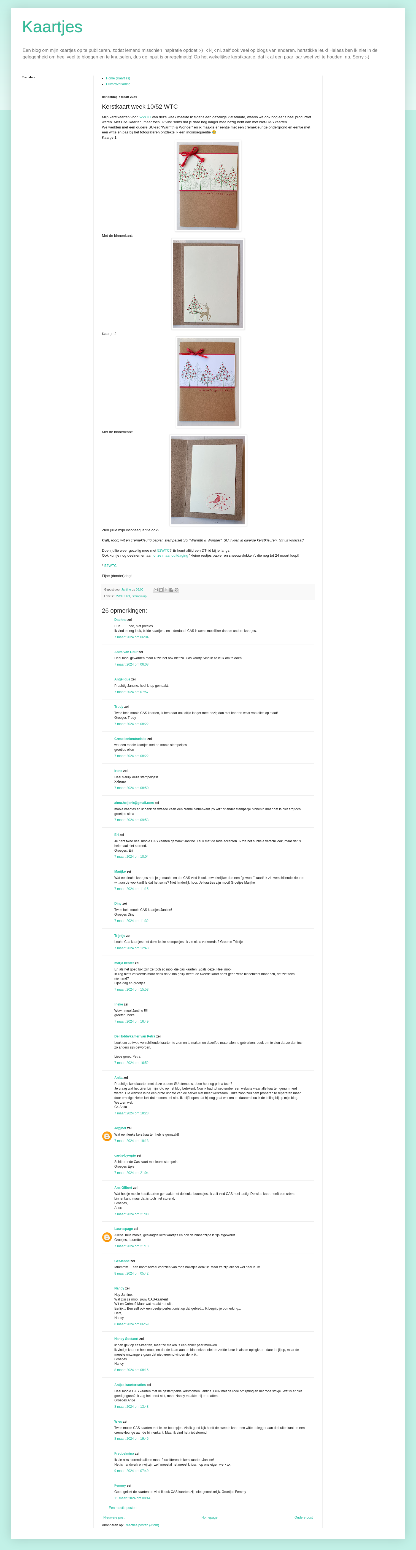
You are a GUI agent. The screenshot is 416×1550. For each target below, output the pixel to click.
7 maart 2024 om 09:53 (131, 820)
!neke (118, 1004)
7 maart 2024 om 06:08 (131, 664)
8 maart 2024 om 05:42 (131, 1273)
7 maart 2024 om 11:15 (131, 889)
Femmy (120, 1485)
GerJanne (121, 1261)
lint (128, 596)
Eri (117, 835)
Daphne (120, 620)
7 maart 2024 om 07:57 (131, 692)
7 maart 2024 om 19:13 (131, 1141)
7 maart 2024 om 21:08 (131, 1214)
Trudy (118, 707)
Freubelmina (124, 1453)
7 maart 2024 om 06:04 (131, 637)
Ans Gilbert (123, 1188)
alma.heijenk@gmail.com (134, 803)
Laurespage (123, 1229)
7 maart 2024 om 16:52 (131, 1063)
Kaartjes (52, 26)
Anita (118, 1078)
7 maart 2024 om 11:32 (131, 921)
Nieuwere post (114, 1517)
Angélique (122, 679)
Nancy (119, 1288)
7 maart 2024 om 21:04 (131, 1173)
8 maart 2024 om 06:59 (131, 1324)
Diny (117, 903)
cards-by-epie (125, 1155)
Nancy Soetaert (126, 1339)
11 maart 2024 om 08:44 (132, 1498)
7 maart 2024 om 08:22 (131, 724)
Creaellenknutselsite (130, 739)
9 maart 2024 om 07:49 (131, 1471)
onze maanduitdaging (170, 555)
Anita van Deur (126, 652)
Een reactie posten (122, 1508)
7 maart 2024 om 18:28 (131, 1113)
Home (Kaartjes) (118, 78)
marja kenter (124, 963)
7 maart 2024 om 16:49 (131, 1021)
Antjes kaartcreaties (130, 1385)
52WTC (145, 117)
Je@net (120, 1128)
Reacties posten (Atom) (142, 1525)
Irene (118, 771)
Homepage (209, 1517)
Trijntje (119, 936)
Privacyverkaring (118, 84)
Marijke (120, 871)
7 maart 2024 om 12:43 (131, 948)
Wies (118, 1421)
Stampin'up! (139, 596)
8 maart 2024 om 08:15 (131, 1370)
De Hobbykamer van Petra (134, 1036)
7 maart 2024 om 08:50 (131, 788)
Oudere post (304, 1517)
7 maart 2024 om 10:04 (131, 857)
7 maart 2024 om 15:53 (131, 989)
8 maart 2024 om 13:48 (131, 1407)
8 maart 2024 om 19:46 (131, 1439)
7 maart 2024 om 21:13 (131, 1246)
